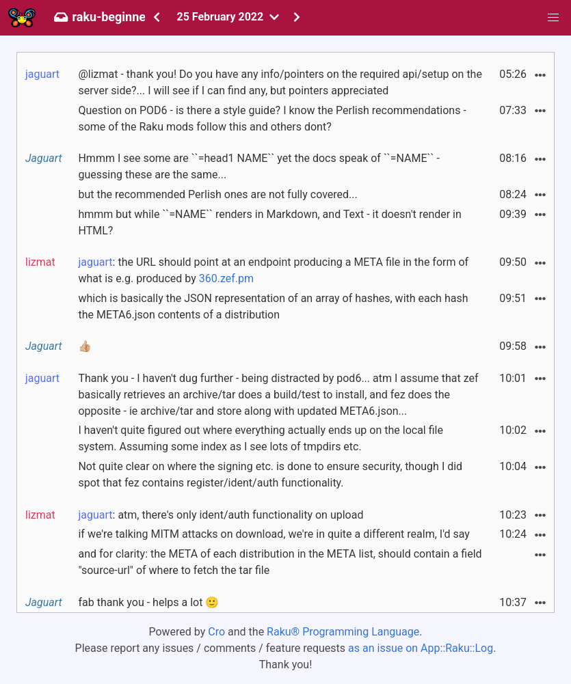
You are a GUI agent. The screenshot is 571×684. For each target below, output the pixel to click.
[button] (553, 18)
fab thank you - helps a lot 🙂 (148, 602)
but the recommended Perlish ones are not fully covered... (217, 194)
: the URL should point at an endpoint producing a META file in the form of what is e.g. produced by (273, 270)
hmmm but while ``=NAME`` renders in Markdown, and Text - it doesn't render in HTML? (269, 222)
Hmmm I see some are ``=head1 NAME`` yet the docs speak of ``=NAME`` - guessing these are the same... (258, 166)
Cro (216, 631)
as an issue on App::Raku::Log (420, 648)
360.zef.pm (226, 278)
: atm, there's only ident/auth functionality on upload (220, 514)
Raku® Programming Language (343, 631)
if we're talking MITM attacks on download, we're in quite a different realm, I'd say (273, 534)
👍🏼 (85, 346)
